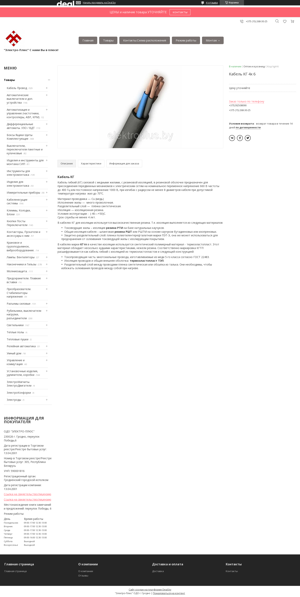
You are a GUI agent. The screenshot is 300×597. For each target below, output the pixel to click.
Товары (108, 40)
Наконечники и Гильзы (21, 264)
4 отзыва (212, 2)
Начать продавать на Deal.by (99, 2)
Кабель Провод (17, 88)
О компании (85, 571)
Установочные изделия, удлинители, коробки (22, 373)
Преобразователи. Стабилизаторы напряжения (19, 292)
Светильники (15, 325)
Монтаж (211, 40)
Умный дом (14, 353)
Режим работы (186, 40)
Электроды (14, 400)
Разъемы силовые (18, 303)
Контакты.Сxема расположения (144, 40)
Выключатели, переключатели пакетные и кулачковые (25, 149)
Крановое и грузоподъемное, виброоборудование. (20, 246)
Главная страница (15, 571)
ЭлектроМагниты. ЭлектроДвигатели (19, 384)
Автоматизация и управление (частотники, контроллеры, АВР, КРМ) (23, 113)
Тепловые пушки (17, 339)
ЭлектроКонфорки (19, 392)
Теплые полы (15, 332)
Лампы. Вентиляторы (21, 257)
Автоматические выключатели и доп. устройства (20, 98)
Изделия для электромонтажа (18, 183)
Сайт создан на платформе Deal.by (150, 589)
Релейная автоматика (21, 346)
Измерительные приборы (23, 192)
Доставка (158, 571)
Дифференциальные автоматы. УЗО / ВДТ (21, 126)
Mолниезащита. (17, 271)
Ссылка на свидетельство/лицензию (27, 494)
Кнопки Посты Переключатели (17, 223)
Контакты (232, 571)
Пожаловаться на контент (169, 593)
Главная (87, 40)
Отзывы (83, 575)
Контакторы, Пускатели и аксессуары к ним (23, 233)
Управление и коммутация (16, 362)
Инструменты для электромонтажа (18, 173)
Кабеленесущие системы (17, 201)
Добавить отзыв (284, 21)
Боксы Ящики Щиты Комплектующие (19, 137)
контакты (180, 12)
